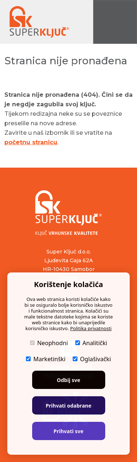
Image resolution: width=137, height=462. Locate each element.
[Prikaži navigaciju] (115, 22)
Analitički (91, 343)
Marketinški (45, 359)
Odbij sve (68, 380)
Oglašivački (92, 359)
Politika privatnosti (91, 328)
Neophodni (49, 343)
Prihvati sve (69, 431)
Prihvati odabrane (68, 405)
